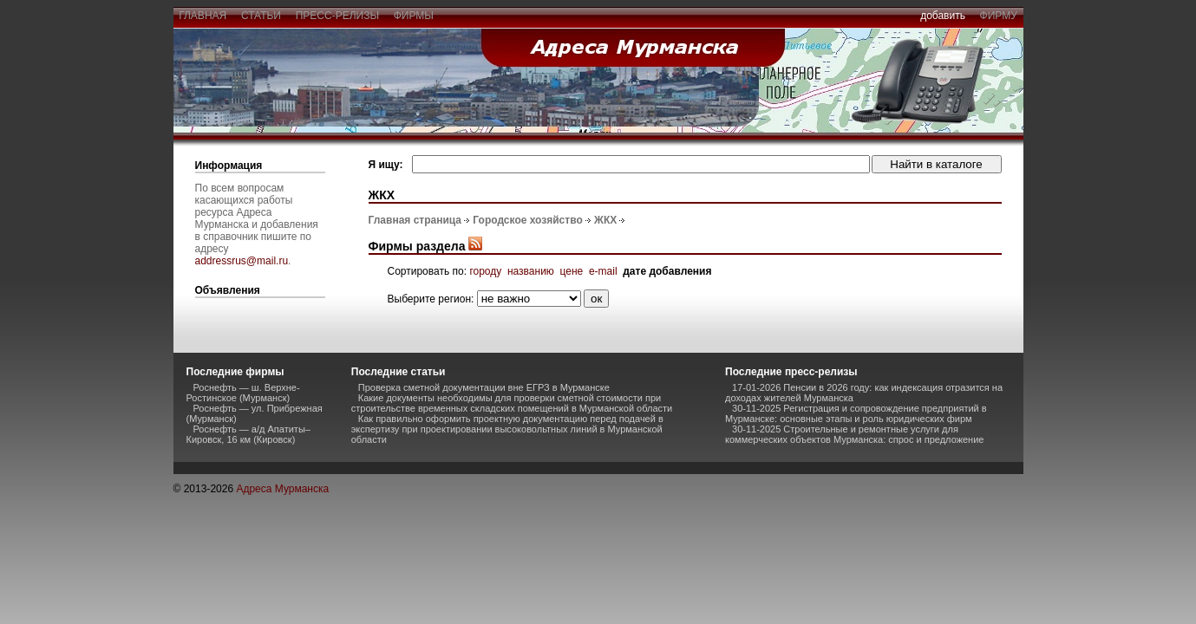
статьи (260, 16)
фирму (998, 16)
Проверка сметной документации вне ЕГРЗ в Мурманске (484, 387)
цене (572, 271)
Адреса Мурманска (282, 489)
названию (530, 271)
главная (202, 16)
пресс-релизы (337, 16)
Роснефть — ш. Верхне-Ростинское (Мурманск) (243, 392)
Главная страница (415, 220)
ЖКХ (605, 220)
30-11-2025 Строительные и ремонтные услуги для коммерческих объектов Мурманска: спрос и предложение (854, 434)
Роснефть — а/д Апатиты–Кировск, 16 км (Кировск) (248, 434)
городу (485, 271)
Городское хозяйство (527, 220)
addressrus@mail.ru (242, 261)
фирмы (414, 16)
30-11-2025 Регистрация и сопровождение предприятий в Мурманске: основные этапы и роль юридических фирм (856, 413)
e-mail (603, 271)
